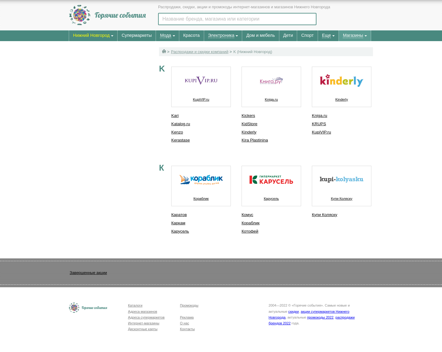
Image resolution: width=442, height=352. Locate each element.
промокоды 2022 (320, 317)
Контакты (187, 329)
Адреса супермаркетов (146, 317)
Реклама (187, 317)
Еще (326, 35)
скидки (293, 311)
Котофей (250, 231)
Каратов (179, 214)
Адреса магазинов (142, 311)
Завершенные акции (88, 272)
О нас (184, 323)
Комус (247, 214)
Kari (175, 115)
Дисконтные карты (142, 329)
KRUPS (319, 124)
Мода (165, 35)
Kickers (248, 115)
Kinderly (249, 132)
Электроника (221, 35)
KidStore (250, 124)
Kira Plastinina (255, 140)
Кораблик (201, 183)
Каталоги (135, 305)
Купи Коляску (341, 183)
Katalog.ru (180, 124)
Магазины (353, 35)
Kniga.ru (271, 84)
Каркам (178, 223)
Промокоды (189, 305)
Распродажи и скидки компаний (199, 51)
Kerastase (180, 140)
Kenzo (177, 132)
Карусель (180, 231)
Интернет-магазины (143, 323)
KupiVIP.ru (201, 84)
